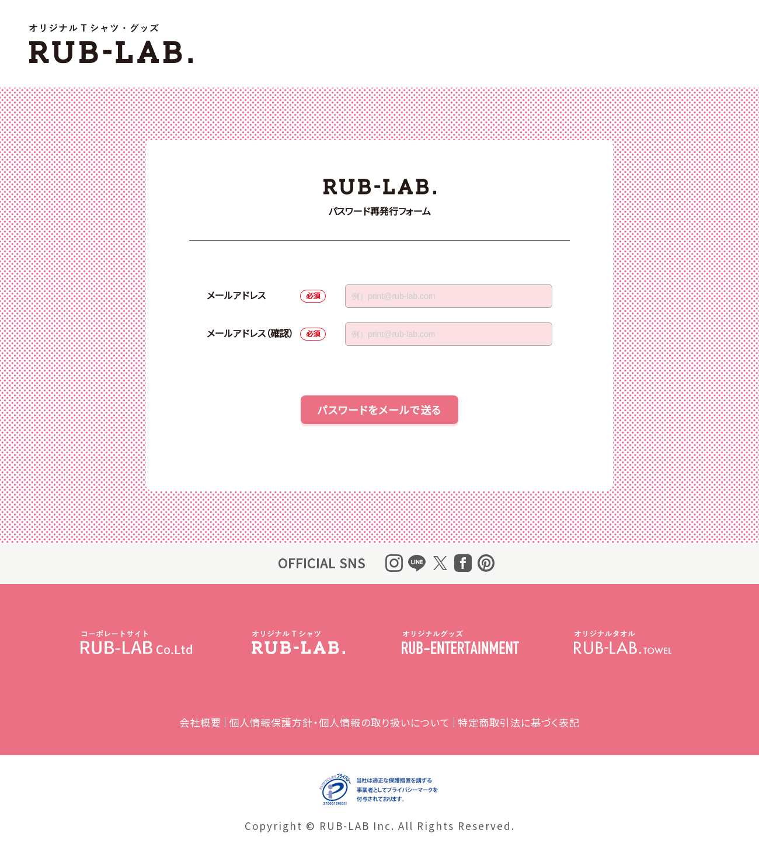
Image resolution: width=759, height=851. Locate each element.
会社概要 (200, 722)
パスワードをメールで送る (379, 409)
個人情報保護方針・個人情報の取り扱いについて (339, 722)
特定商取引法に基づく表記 (519, 722)
